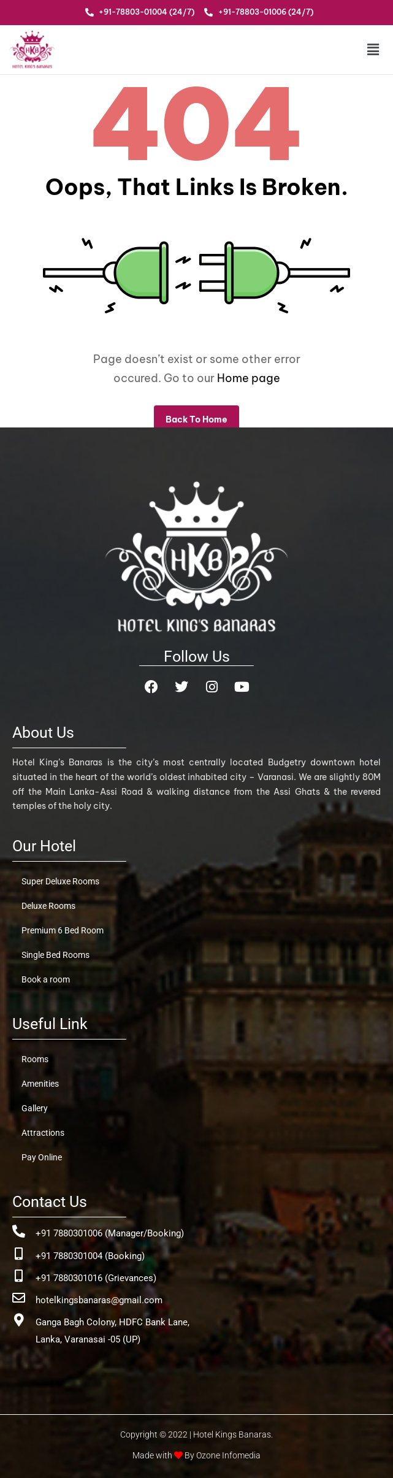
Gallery (34, 1108)
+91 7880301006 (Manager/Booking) (110, 1233)
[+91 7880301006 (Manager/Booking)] (18, 1231)
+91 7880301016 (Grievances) (96, 1278)
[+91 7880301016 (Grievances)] (18, 1275)
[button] (349, 49)
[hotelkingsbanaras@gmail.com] (18, 1298)
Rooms (34, 1059)
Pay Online (41, 1157)
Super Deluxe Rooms (60, 881)
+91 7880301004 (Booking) (90, 1256)
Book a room (45, 979)
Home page (248, 378)
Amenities (40, 1084)
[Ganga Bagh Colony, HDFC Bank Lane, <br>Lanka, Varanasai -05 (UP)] (18, 1320)
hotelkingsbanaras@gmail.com (99, 1300)
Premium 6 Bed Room (62, 930)
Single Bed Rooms (55, 955)
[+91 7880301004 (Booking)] (18, 1253)
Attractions (42, 1133)
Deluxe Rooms (48, 906)
